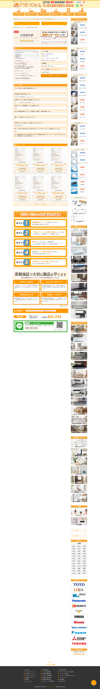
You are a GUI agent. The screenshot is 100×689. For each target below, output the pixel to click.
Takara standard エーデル (79, 423)
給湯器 (68, 14)
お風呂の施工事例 (47, 673)
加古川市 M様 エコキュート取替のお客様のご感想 (22, 165)
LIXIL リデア (79, 245)
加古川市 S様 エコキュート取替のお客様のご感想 (58, 193)
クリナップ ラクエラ (79, 405)
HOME (27, 670)
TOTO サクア (79, 446)
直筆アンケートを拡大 (54, 75)
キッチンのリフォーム (43, 14)
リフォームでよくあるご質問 (66, 671)
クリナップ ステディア (79, 414)
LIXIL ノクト (79, 359)
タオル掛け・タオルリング (79, 213)
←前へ (16, 23)
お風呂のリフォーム (31, 14)
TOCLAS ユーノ (79, 263)
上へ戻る (94, 682)
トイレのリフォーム (18, 14)
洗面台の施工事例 (47, 677)
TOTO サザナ (79, 235)
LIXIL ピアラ (79, 474)
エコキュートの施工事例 (48, 681)
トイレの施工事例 (47, 671)
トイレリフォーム (79, 19)
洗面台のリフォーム (56, 14)
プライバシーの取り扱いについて (67, 675)
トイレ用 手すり (79, 221)
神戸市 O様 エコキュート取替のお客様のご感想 (40, 193)
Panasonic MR (79, 308)
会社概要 (62, 679)
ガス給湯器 (79, 524)
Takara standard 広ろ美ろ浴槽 (79, 281)
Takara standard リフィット (79, 432)
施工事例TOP (46, 670)
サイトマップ (63, 677)
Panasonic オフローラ (79, 254)
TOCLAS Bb (79, 396)
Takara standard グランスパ (79, 272)
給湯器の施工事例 (47, 679)
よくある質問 (75, 530)
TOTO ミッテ (79, 332)
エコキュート (81, 14)
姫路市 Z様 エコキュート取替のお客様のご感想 (40, 165)
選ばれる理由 (75, 535)
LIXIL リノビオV (79, 299)
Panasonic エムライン (79, 492)
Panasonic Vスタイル (79, 377)
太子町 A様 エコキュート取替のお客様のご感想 (22, 193)
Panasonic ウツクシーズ (79, 501)
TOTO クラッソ (79, 341)
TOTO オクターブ (79, 455)
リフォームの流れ (64, 673)
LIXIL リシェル (79, 368)
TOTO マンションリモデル (79, 290)
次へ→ (65, 23)
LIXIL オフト (79, 465)
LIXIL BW (79, 317)
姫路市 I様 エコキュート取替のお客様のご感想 (58, 165)
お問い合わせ (63, 681)
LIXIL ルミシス (79, 483)
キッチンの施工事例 (47, 675)
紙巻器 (79, 205)
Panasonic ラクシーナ (79, 386)
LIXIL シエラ (79, 350)
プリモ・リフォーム (50, 686)
